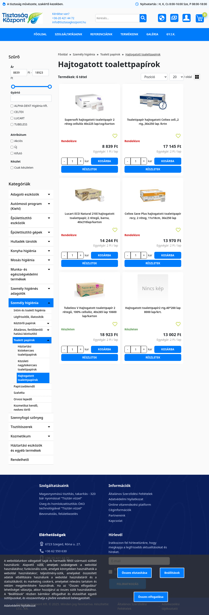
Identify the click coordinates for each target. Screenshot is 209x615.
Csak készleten (23, 167)
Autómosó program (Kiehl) (26, 206)
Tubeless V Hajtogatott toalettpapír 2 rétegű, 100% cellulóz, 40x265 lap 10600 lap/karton (90, 310)
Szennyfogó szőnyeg (27, 417)
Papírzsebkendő (24, 386)
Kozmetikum (21, 436)
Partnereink (117, 515)
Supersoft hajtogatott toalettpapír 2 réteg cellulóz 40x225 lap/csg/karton (89, 122)
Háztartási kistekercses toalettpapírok (27, 350)
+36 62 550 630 (56, 551)
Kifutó (18, 153)
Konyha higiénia (23, 251)
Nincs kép (153, 288)
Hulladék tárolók (24, 241)
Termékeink (129, 34)
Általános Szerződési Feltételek (130, 494)
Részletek (89, 169)
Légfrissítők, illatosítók (29, 317)
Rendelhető (20, 459)
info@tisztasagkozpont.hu (69, 22)
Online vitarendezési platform (130, 504)
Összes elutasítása (134, 573)
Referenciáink (101, 34)
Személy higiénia (25, 303)
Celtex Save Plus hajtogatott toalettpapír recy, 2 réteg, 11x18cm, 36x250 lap (153, 216)
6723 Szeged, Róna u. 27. (63, 544)
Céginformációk (120, 510)
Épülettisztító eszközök (21, 220)
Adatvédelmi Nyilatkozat (126, 499)
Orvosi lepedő (23, 399)
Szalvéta (19, 393)
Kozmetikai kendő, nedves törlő (26, 407)
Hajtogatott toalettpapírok (28, 378)
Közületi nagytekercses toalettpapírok (27, 365)
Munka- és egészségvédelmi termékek (24, 274)
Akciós (18, 141)
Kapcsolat (115, 521)
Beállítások (172, 573)
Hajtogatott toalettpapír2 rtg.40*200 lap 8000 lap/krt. (153, 310)
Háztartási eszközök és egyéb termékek (26, 447)
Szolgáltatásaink (68, 34)
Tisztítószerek (21, 427)
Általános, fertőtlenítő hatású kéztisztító (28, 332)
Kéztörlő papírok (25, 323)
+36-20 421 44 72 (63, 18)
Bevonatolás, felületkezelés (58, 514)
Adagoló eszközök (25, 194)
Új (15, 147)
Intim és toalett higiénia (29, 310)
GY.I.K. (170, 34)
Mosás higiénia (22, 260)
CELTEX (19, 112)
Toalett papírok (24, 340)
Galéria (152, 34)
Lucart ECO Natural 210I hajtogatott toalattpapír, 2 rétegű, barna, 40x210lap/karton (89, 216)
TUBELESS (20, 124)
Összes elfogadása (150, 597)
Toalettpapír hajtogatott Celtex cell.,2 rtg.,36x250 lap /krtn (153, 122)
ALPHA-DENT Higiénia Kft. (31, 106)
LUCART (19, 118)
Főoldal (40, 34)
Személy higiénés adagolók (24, 291)
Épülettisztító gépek (26, 232)
